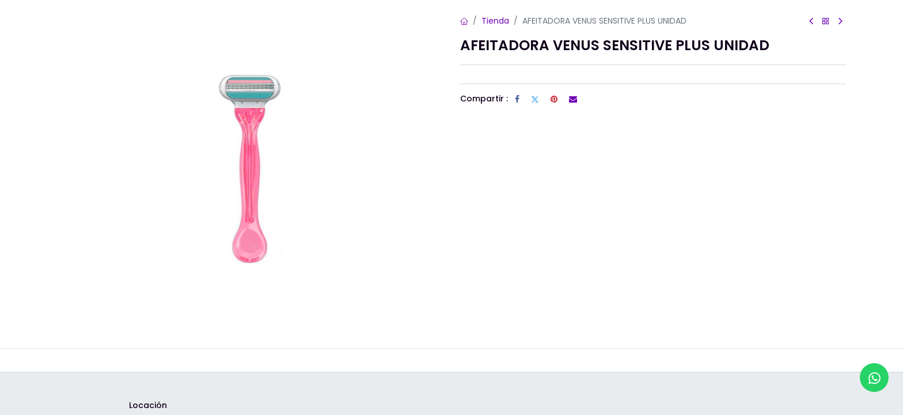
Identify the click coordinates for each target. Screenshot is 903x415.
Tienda (495, 21)
